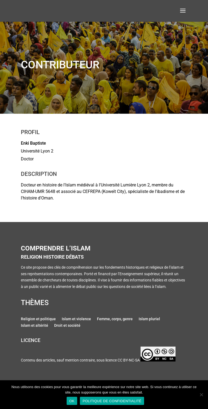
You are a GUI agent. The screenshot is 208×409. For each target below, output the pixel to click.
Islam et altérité (34, 326)
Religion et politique (38, 319)
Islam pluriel (149, 319)
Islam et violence (76, 319)
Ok (71, 401)
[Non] (201, 394)
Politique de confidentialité (112, 401)
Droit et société (67, 326)
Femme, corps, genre (115, 319)
